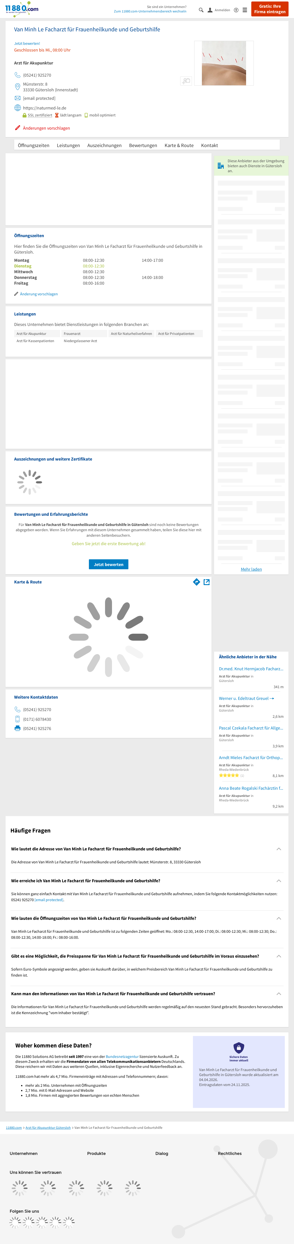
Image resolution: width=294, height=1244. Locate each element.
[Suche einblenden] (203, 9)
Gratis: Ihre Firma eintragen (270, 9)
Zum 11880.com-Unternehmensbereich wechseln (150, 11)
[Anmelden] (221, 10)
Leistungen (68, 145)
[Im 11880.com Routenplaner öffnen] (196, 581)
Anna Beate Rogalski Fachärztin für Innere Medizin (251, 788)
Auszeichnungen (104, 145)
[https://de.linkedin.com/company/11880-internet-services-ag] (55, 1222)
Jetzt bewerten (108, 564)
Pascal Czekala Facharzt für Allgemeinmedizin (251, 728)
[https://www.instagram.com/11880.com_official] (28, 1222)
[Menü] (247, 9)
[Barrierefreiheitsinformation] (238, 9)
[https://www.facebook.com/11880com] (15, 1222)
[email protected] (49, 899)
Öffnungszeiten (33, 145)
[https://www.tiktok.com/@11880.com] (42, 1222)
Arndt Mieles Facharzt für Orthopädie (251, 757)
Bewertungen (143, 145)
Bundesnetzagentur (122, 1056)
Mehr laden (251, 569)
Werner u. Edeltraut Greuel (244, 698)
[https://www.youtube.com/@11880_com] (68, 1222)
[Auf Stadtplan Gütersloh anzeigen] (207, 581)
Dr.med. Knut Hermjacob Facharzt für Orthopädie (251, 669)
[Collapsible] (279, 849)
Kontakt (209, 145)
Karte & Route (179, 145)
